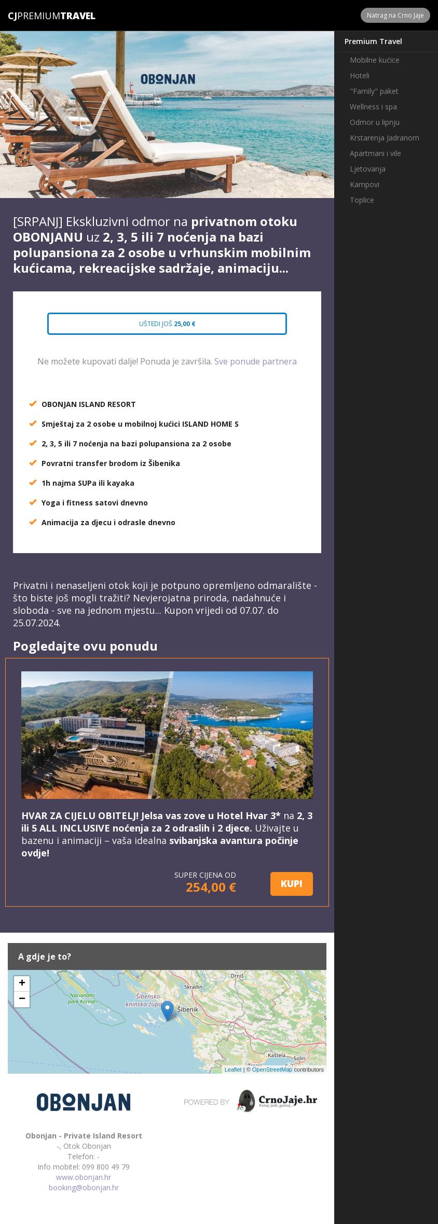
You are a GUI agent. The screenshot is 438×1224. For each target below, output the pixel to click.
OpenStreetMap (272, 1069)
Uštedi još (167, 324)
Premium (34, 15)
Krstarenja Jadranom (384, 138)
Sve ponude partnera (255, 361)
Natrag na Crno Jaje (395, 15)
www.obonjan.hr (83, 1177)
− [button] (22, 999)
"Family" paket (374, 91)
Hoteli (359, 75)
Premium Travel (373, 41)
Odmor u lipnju (375, 122)
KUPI (292, 883)
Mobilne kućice (375, 60)
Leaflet (233, 1069)
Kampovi (364, 184)
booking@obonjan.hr (84, 1187)
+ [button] (22, 984)
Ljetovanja (368, 169)
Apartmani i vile (375, 153)
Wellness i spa (373, 106)
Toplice (362, 200)
